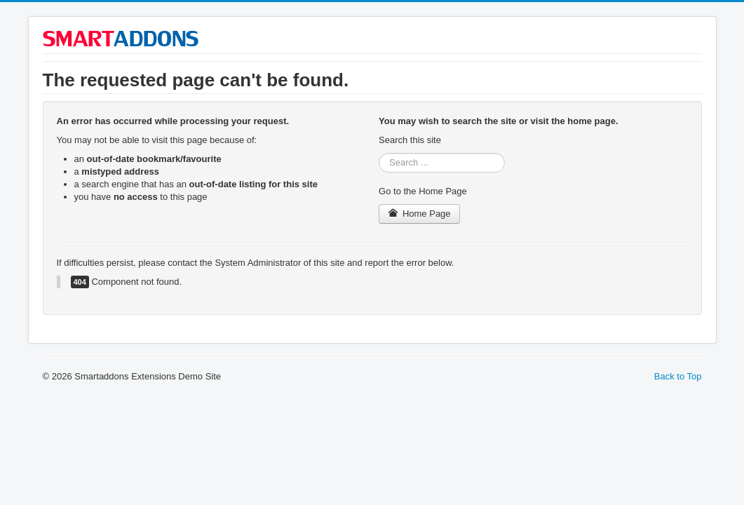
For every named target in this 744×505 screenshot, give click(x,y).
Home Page (419, 213)
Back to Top (678, 376)
